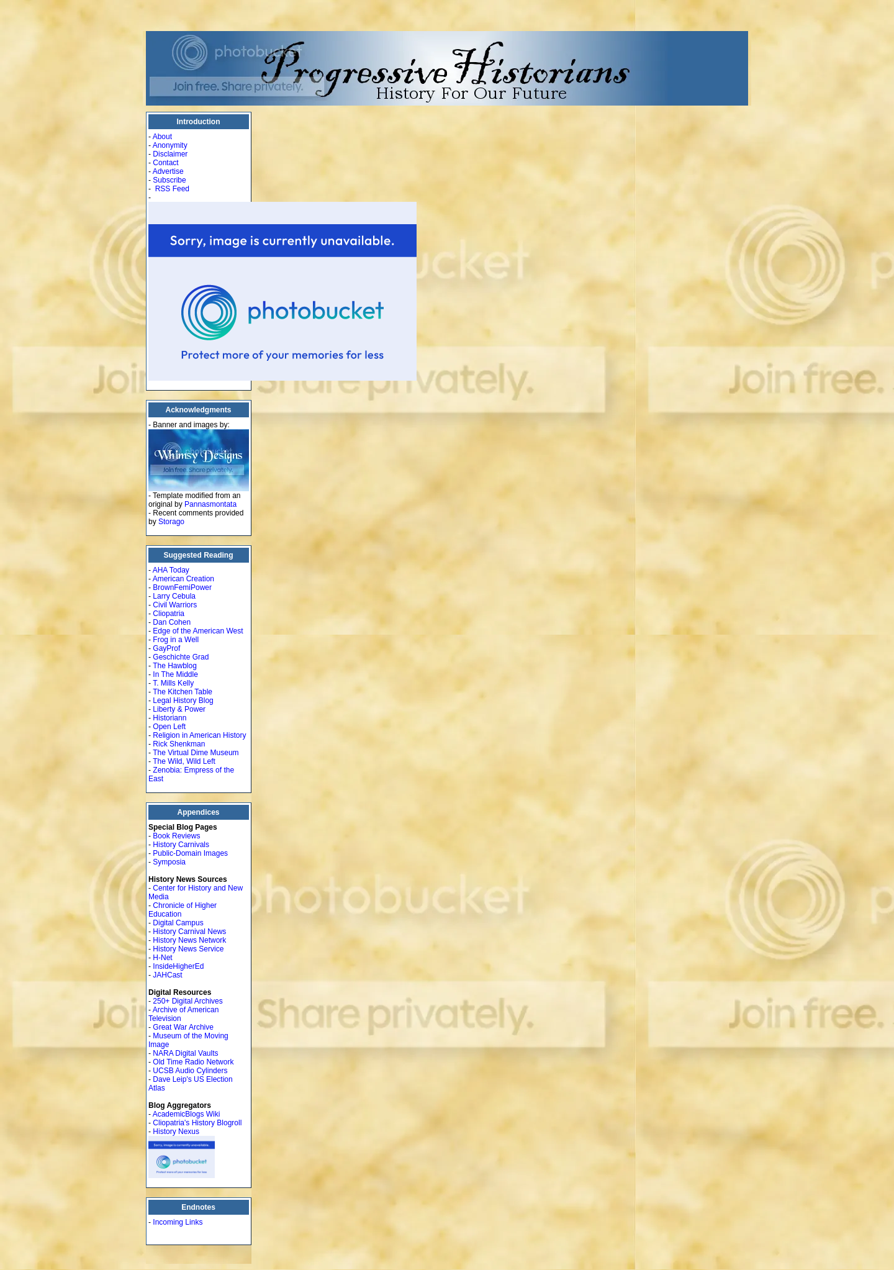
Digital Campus (178, 922)
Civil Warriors (175, 605)
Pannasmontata (210, 504)
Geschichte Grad (181, 657)
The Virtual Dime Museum (196, 752)
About (162, 136)
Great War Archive (183, 1027)
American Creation (183, 578)
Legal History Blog (183, 700)
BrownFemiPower (182, 587)
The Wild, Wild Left (184, 761)
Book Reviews (176, 836)
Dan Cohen (172, 622)
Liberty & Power (179, 709)
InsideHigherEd (178, 966)
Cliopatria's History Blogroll (197, 1122)
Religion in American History (199, 735)
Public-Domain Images (190, 853)
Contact (165, 162)
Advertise (168, 171)
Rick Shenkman (179, 744)
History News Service (188, 949)
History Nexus (176, 1131)
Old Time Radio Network (193, 1062)
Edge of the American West (198, 631)
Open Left (169, 726)
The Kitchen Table (182, 691)
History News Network (189, 940)
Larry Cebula (174, 596)
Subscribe (169, 180)
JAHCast (167, 975)
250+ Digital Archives (187, 1001)
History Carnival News (189, 931)
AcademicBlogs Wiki (186, 1114)
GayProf (166, 648)
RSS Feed (172, 188)
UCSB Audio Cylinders (190, 1070)
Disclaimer (170, 154)
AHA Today (171, 570)
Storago (171, 521)
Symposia (169, 862)
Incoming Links (177, 1222)
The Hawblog (175, 665)
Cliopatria (168, 613)
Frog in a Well (176, 639)
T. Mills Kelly (173, 683)
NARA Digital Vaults (185, 1053)
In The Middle (175, 674)
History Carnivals (181, 844)
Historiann (169, 718)
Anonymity (170, 145)
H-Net (162, 957)
